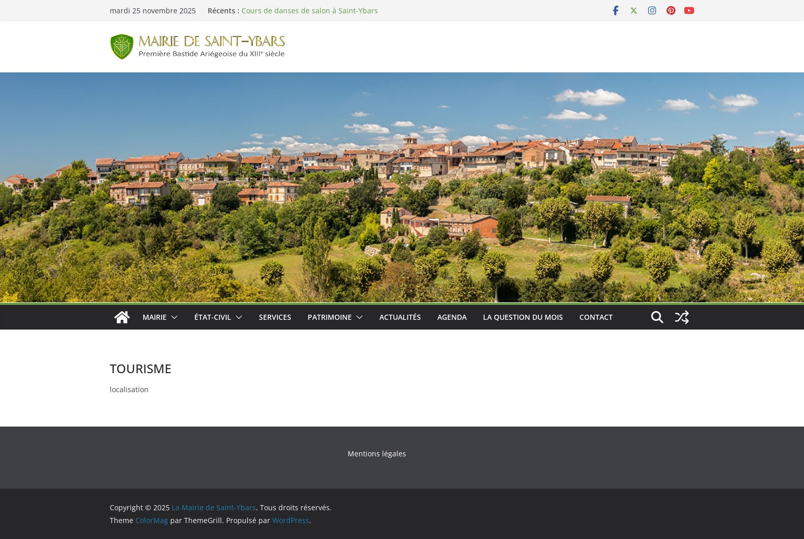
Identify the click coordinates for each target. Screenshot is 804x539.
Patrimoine (330, 317)
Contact (596, 317)
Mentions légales (377, 453)
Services (275, 317)
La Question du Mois (523, 317)
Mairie (155, 317)
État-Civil (212, 317)
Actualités (400, 317)
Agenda (452, 317)
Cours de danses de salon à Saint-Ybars (310, 10)
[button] (172, 317)
